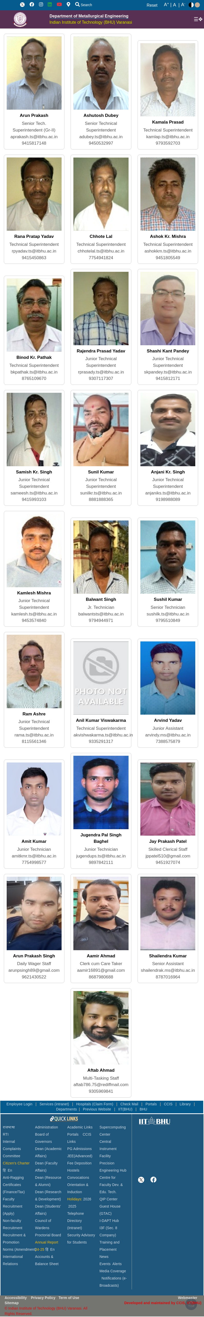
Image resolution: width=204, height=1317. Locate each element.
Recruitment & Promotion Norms (14, 1242)
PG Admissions (79, 1149)
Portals (151, 1104)
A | (168, 4)
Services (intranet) (55, 1104)
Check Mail (129, 1104)
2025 (72, 1206)
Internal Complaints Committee (12, 1149)
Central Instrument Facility (108, 1149)
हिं (4, 1170)
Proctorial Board (48, 1235)
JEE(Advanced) (79, 1156)
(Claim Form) (103, 1104)
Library (186, 1104)
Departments (66, 1109)
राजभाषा (9, 1127)
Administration (46, 1127)
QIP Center (109, 1199)
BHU (143, 1109)
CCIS (169, 1104)
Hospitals (84, 1104)
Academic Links (80, 1127)
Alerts (117, 1264)
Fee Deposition (79, 1163)
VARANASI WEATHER (170, 1145)
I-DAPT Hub (109, 1221)
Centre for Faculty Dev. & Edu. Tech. (111, 1185)
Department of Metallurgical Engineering (89, 16)
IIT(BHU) (126, 1109)
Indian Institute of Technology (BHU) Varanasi (91, 22)
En (10, 1170)
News (104, 1257)
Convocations (78, 1178)
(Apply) (8, 1214)
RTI (5, 1134)
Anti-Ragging (13, 1178)
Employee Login (19, 1104)
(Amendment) (25, 1249)
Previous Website (97, 1109)
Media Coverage (113, 1271)
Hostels (73, 1170)
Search (83, 5)
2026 (87, 1199)
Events (105, 1264)
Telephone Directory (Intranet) (75, 1221)
